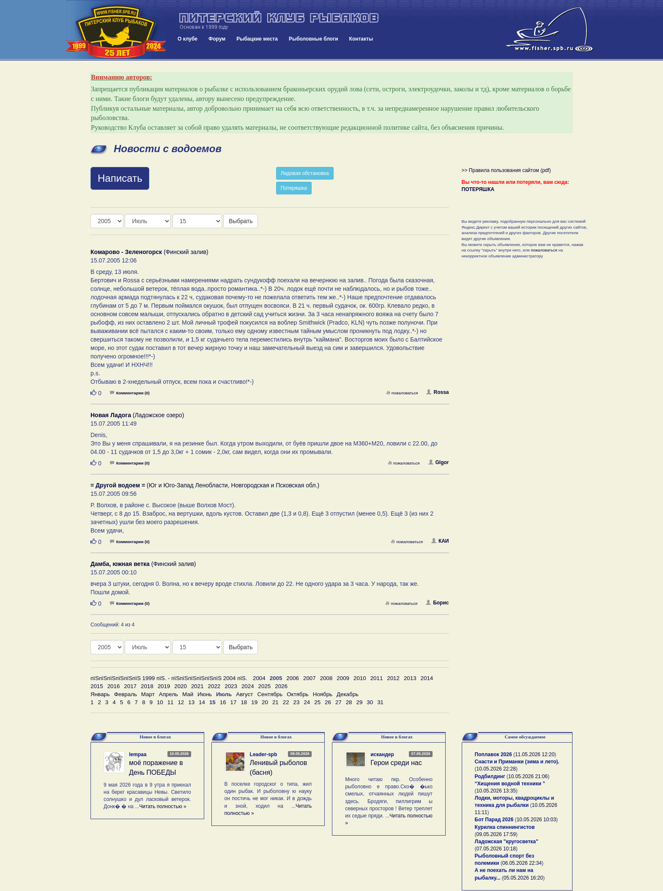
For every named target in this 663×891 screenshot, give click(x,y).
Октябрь (298, 694)
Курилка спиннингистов (505, 827)
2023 (231, 686)
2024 (247, 686)
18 (244, 702)
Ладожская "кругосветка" (506, 842)
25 (317, 702)
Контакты (361, 39)
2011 (376, 678)
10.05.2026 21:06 (528, 776)
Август (244, 694)
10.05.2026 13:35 (496, 791)
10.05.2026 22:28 (496, 769)
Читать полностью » (162, 806)
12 (181, 702)
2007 (309, 678)
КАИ (440, 541)
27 (338, 702)
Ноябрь (322, 694)
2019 (164, 686)
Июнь (204, 694)
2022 (214, 686)
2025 (264, 686)
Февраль (125, 694)
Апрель (168, 694)
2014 (427, 678)
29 (359, 702)
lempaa (137, 754)
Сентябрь (269, 694)
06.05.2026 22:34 (522, 863)
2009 (343, 678)
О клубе (187, 39)
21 (275, 702)
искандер (382, 754)
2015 (96, 686)
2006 (292, 678)
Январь (100, 694)
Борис (437, 603)
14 (202, 702)
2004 (259, 678)
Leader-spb (263, 754)
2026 (281, 686)
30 (370, 702)
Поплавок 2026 (493, 754)
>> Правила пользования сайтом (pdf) (506, 170)
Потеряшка (294, 188)
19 (254, 702)
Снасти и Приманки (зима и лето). (517, 762)
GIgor (438, 462)
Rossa (437, 392)
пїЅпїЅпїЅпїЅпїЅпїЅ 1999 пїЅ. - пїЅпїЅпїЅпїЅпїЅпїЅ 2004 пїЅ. (168, 678)
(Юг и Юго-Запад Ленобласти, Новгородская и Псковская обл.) (204, 485)
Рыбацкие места (257, 39)
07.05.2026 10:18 (496, 849)
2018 (147, 686)
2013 (410, 678)
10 (160, 702)
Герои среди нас (396, 762)
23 (296, 702)
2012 (393, 678)
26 (328, 702)
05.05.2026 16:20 (523, 878)
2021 (197, 686)
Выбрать (240, 221)
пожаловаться (402, 393)
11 (170, 702)
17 (233, 702)
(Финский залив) (149, 252)
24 (307, 702)
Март (148, 694)
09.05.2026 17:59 (496, 834)
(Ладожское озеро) (137, 415)
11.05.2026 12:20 (534, 754)
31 (380, 702)
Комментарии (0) (130, 393)
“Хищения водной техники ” (510, 784)
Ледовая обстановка (305, 173)
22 (286, 702)
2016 (113, 686)
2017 (130, 686)
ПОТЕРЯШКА (478, 189)
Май (187, 694)
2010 (359, 678)
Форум (216, 39)
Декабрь (348, 694)
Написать (120, 178)
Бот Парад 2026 (494, 820)
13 (191, 702)
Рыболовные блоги (313, 39)
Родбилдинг (490, 776)
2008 (326, 678)
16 (223, 702)
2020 (180, 686)
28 (349, 702)
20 (265, 702)
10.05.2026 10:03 (536, 820)
